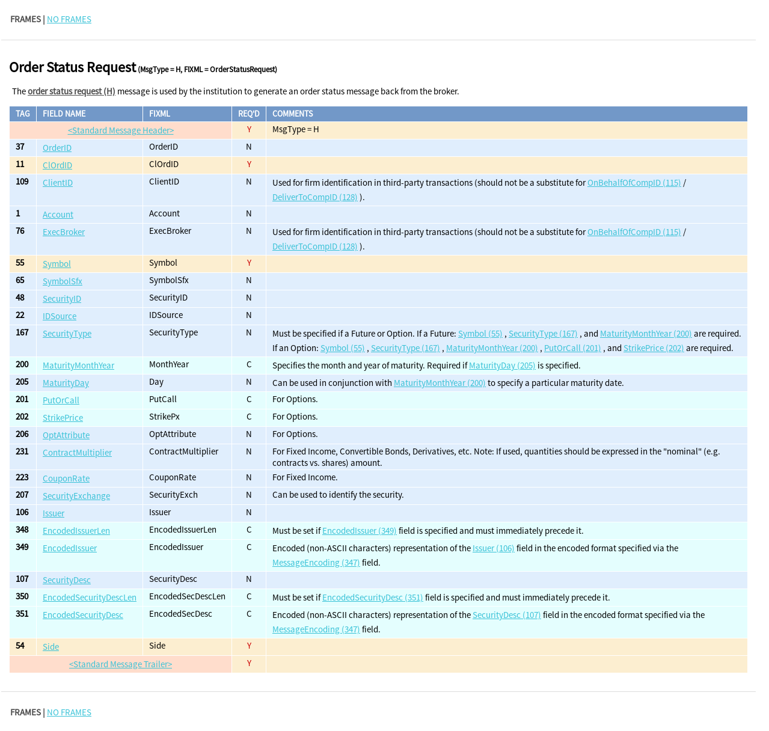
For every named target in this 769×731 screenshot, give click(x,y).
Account (58, 214)
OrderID (57, 147)
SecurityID (62, 298)
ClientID (58, 182)
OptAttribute (66, 435)
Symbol (57, 263)
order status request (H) (71, 91)
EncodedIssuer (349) (359, 530)
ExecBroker (64, 231)
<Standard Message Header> (121, 130)
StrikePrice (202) (653, 347)
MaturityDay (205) (502, 365)
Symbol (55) (480, 333)
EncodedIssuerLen (76, 530)
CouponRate (66, 478)
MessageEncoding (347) (316, 562)
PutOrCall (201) (572, 347)
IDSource (59, 316)
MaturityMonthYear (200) (646, 333)
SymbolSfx (62, 281)
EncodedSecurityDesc (83, 614)
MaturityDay (66, 382)
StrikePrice (63, 417)
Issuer (53, 513)
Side (51, 646)
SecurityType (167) (543, 333)
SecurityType (67, 333)
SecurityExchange (76, 495)
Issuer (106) (494, 548)
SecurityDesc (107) (507, 614)
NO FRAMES (69, 19)
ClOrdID (57, 165)
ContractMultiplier (77, 452)
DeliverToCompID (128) (315, 197)
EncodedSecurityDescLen (89, 597)
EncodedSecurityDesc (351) (372, 597)
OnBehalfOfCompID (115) (634, 182)
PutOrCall (61, 400)
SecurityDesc (67, 580)
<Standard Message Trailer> (120, 664)
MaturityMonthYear (78, 365)
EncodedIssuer (70, 548)
